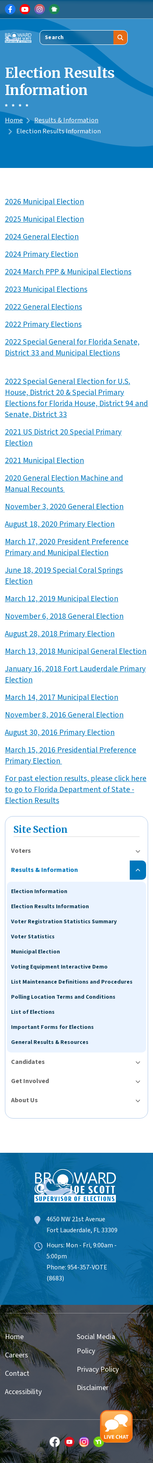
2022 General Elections (43, 307)
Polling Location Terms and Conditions (63, 997)
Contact (17, 1373)
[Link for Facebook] (10, 9)
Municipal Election (35, 952)
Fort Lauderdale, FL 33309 (82, 1230)
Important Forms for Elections (52, 1027)
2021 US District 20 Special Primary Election (63, 437)
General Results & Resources (50, 1042)
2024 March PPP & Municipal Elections (68, 272)
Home (14, 120)
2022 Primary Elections (43, 324)
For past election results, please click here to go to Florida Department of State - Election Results (75, 789)
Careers (16, 1355)
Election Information (39, 891)
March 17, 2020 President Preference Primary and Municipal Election (67, 547)
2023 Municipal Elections (46, 289)
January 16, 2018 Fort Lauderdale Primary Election (75, 674)
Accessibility (23, 1392)
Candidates (28, 1061)
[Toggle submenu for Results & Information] (138, 870)
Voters (21, 850)
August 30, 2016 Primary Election (60, 732)
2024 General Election (42, 237)
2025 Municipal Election (44, 219)
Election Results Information (50, 907)
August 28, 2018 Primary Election (60, 634)
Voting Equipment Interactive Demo (59, 967)
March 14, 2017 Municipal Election (61, 697)
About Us (24, 1100)
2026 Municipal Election (44, 201)
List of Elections (33, 1012)
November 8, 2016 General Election (64, 715)
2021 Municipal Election (44, 460)
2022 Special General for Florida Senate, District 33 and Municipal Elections (72, 347)
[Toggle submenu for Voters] (138, 851)
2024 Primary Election (41, 254)
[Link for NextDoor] (54, 9)
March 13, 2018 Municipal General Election (75, 651)
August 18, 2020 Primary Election (60, 524)
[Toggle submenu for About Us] (138, 1100)
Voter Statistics (33, 937)
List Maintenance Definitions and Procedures (72, 982)
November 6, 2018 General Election (64, 616)
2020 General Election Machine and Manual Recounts (64, 483)
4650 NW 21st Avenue (76, 1219)
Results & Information (66, 120)
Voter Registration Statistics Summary (64, 922)
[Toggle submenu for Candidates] (138, 1062)
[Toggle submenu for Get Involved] (138, 1081)
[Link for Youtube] (25, 9)
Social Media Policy (96, 1344)
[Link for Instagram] (39, 9)
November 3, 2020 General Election (64, 506)
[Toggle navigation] (142, 37)
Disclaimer (93, 1388)
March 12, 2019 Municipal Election (61, 599)
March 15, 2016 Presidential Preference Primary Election (70, 755)
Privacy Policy (98, 1369)
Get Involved (30, 1081)
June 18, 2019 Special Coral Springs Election (64, 576)
